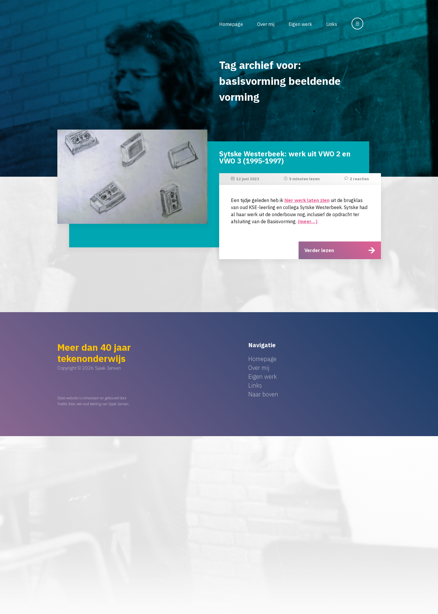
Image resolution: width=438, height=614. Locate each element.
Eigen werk (300, 24)
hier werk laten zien (306, 200)
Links (331, 24)
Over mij (265, 24)
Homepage (231, 24)
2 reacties (359, 178)
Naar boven (263, 394)
